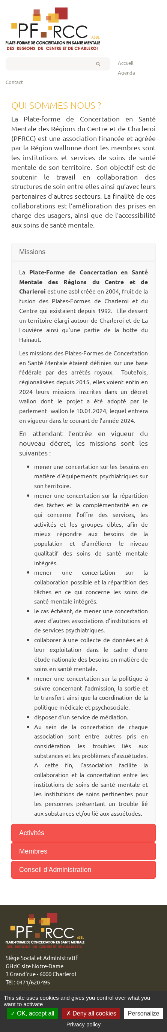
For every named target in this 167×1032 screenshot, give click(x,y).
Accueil (126, 63)
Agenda (126, 72)
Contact (14, 82)
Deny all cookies (91, 1013)
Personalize (143, 1013)
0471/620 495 (33, 982)
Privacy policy (83, 1024)
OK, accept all (32, 1013)
